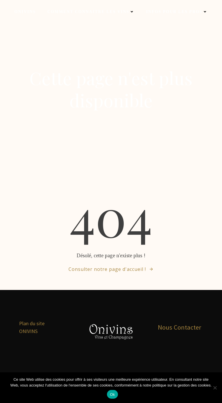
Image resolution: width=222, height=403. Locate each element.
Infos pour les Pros (177, 12)
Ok (112, 394)
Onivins (25, 12)
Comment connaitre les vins (91, 12)
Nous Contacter (179, 327)
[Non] (215, 388)
